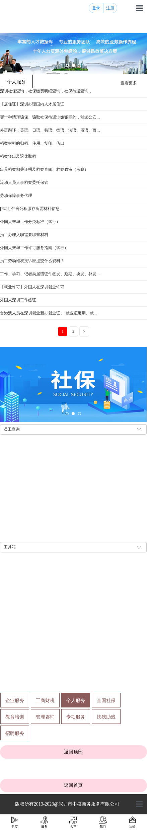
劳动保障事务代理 (16, 195)
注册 (110, 8)
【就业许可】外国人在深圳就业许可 (32, 287)
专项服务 (75, 717)
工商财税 (45, 700)
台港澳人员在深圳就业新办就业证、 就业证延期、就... (48, 313)
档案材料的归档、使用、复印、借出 (32, 143)
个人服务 (75, 700)
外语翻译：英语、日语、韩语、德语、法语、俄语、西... (50, 130)
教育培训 (14, 717)
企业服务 (14, 700)
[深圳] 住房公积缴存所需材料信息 (30, 208)
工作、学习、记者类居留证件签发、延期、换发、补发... (50, 274)
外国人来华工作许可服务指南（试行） (34, 247)
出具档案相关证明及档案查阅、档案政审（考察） (44, 169)
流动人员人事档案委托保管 (24, 182)
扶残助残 (106, 717)
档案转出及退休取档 (18, 156)
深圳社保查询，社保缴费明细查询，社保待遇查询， (46, 91)
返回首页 (73, 785)
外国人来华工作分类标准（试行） (30, 221)
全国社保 (106, 700)
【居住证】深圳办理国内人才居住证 (32, 104)
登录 (96, 8)
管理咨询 (45, 717)
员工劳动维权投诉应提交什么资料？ (32, 260)
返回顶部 (73, 751)
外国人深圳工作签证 (18, 300)
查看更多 (129, 83)
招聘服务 (14, 733)
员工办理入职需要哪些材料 (24, 234)
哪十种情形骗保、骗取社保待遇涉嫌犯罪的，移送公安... (50, 117)
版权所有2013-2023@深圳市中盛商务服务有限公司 (67, 804)
